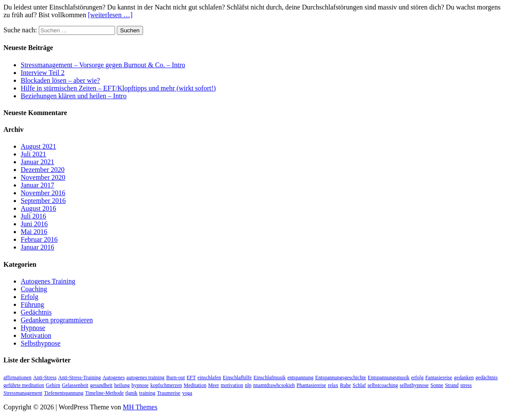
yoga (187, 393)
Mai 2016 (34, 231)
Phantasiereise (311, 385)
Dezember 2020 (43, 169)
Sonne (436, 385)
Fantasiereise (438, 377)
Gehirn (53, 385)
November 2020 (43, 177)
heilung (122, 385)
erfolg (417, 377)
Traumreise (168, 393)
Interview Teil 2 (43, 72)
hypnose (140, 385)
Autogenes (114, 377)
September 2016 (43, 200)
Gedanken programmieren (57, 320)
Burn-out (175, 377)
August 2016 (38, 208)
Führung (32, 304)
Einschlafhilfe (237, 377)
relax (333, 385)
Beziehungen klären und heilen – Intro (74, 96)
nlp (248, 385)
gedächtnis (487, 377)
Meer (213, 385)
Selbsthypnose (40, 343)
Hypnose (33, 327)
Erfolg (29, 296)
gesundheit (101, 385)
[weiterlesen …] (110, 15)
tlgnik (131, 393)
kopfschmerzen (166, 385)
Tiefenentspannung (64, 393)
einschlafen (209, 377)
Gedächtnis (36, 312)
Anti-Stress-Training (79, 377)
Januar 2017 (37, 185)
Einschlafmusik (269, 377)
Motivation (36, 335)
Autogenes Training (48, 281)
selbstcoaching (383, 385)
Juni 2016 (34, 224)
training (147, 393)
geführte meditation (23, 385)
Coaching (34, 289)
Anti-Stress (44, 377)
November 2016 (43, 193)
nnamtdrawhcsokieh (274, 385)
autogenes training (145, 377)
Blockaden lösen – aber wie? (60, 80)
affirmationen (17, 377)
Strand (451, 385)
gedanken (464, 377)
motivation (232, 385)
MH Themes (140, 407)
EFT (191, 377)
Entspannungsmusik (389, 377)
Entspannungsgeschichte (340, 377)
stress (466, 385)
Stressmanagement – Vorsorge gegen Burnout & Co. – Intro (103, 65)
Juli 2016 (33, 216)
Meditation (195, 385)
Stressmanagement (22, 393)
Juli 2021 (33, 154)
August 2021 (38, 146)
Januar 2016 (37, 247)
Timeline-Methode (104, 393)
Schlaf (359, 385)
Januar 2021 (37, 161)
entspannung (300, 377)
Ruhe (345, 385)
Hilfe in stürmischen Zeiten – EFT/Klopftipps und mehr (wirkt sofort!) (118, 88)
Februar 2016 (39, 239)
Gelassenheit (75, 385)
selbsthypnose (414, 385)
